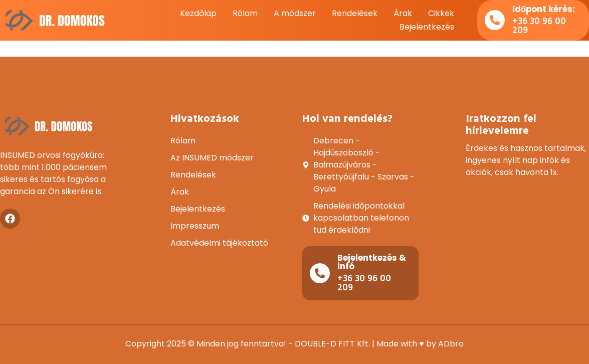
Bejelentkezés (427, 27)
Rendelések (354, 13)
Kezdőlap (198, 13)
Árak (403, 13)
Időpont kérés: (543, 9)
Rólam (245, 13)
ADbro (451, 343)
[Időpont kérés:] (495, 20)
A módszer (295, 13)
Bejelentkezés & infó (371, 262)
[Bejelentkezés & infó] (320, 273)
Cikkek (441, 13)
